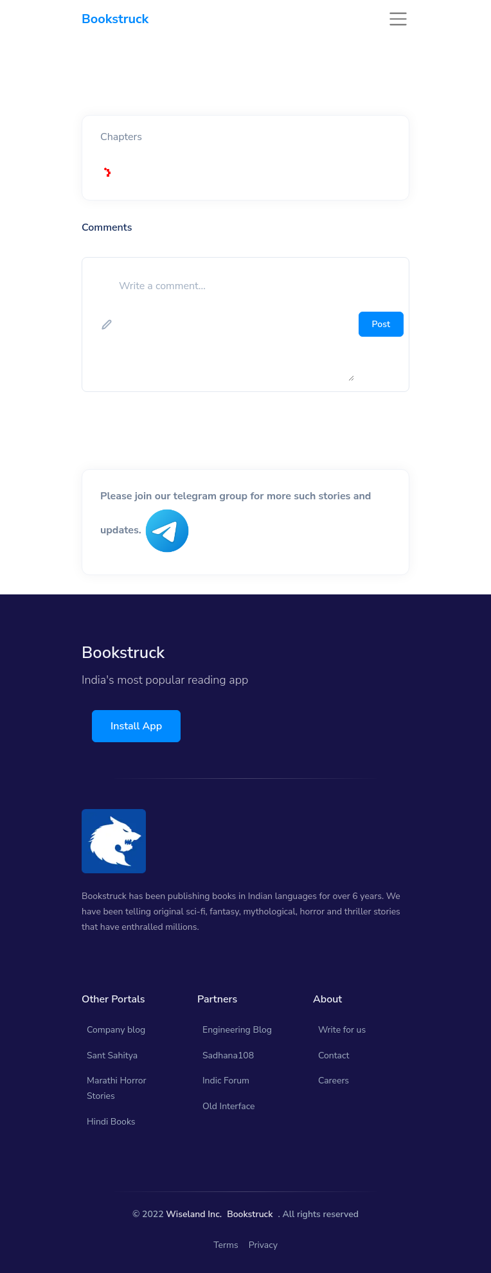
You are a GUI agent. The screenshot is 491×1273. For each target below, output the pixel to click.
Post (381, 324)
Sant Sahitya (112, 1055)
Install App (136, 726)
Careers (333, 1080)
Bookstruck (249, 1214)
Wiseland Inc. (194, 1214)
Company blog (116, 1030)
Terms (225, 1245)
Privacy (263, 1245)
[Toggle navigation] (398, 19)
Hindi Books (111, 1122)
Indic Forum (225, 1080)
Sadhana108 (228, 1055)
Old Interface (228, 1106)
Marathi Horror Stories (117, 1088)
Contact (333, 1055)
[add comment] (235, 324)
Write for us (342, 1030)
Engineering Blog (237, 1030)
